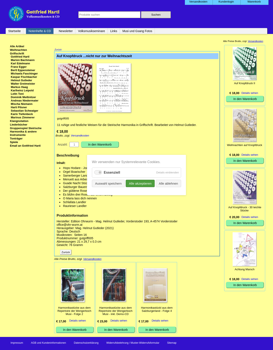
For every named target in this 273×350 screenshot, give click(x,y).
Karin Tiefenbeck (22, 114)
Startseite (14, 31)
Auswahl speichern (108, 183)
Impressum (17, 343)
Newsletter (66, 31)
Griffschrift (17, 53)
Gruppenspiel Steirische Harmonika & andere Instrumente (26, 131)
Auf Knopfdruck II (244, 83)
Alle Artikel (17, 46)
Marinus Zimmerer (23, 117)
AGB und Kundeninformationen (48, 343)
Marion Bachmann (23, 60)
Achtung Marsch (245, 269)
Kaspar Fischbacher (24, 76)
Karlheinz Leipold (22, 90)
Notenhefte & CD (40, 31)
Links (113, 31)
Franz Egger (19, 66)
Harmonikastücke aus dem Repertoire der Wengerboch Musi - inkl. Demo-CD (115, 311)
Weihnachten (18, 49)
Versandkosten (80, 136)
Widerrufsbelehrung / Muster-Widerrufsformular (132, 343)
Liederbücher (18, 124)
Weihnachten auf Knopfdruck (244, 145)
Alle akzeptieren (140, 183)
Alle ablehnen (168, 183)
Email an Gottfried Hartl (25, 145)
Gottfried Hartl (20, 56)
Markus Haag (19, 87)
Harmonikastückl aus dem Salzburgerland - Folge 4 (157, 310)
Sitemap (171, 343)
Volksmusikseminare (91, 31)
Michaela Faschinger (24, 73)
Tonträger (16, 138)
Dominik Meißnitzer (23, 97)
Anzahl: (63, 145)
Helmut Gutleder (21, 80)
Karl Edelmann (20, 63)
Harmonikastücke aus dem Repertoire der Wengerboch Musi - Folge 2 (74, 311)
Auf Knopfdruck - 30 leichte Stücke (244, 209)
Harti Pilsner (19, 107)
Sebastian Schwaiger (24, 110)
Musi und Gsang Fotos (137, 31)
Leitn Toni (17, 93)
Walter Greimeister (23, 83)
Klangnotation (19, 121)
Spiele (14, 142)
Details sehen (77, 321)
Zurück (58, 50)
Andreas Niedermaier (24, 100)
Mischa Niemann (22, 103)
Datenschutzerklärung (86, 343)
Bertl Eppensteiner (23, 70)
